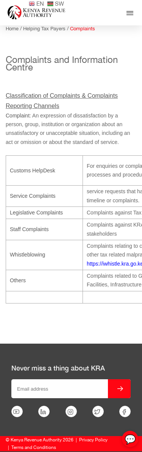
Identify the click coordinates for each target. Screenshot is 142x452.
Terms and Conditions (33, 447)
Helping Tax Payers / (46, 28)
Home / (14, 28)
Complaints (82, 28)
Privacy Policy (93, 440)
